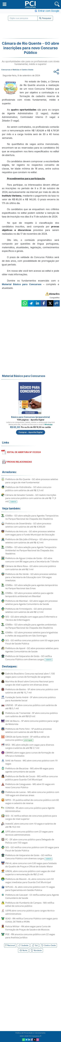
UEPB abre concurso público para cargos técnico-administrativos (30, 912)
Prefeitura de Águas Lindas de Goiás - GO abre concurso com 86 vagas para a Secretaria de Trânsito (32, 560)
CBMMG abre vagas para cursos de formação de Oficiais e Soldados (29, 754)
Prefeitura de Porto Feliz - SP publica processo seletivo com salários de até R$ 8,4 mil (28, 730)
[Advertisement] (30, 29)
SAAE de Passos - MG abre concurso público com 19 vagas (31, 762)
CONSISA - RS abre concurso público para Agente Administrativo (30, 809)
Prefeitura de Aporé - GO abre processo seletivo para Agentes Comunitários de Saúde (31, 650)
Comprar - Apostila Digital (31, 432)
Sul (35, 945)
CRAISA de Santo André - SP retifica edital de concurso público (27, 738)
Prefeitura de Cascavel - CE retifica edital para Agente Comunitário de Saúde (32, 896)
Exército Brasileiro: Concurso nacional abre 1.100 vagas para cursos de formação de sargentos (30, 675)
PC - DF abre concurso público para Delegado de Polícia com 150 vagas (29, 841)
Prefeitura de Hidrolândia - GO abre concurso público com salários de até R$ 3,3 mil (28, 489)
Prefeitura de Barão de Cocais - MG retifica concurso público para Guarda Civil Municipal (31, 778)
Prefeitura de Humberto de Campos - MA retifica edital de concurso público (29, 904)
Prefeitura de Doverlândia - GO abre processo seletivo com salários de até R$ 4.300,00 (28, 525)
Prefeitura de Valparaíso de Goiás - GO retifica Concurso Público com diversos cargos (29, 658)
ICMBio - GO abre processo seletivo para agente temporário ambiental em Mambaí (29, 595)
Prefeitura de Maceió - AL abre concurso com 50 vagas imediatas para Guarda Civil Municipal (29, 881)
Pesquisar (45, 18)
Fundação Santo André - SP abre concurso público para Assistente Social (30, 699)
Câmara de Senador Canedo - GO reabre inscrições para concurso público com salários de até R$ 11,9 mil (30, 498)
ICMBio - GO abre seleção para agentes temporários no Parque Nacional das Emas (31, 587)
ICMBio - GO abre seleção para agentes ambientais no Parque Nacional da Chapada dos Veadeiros (31, 626)
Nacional (10, 945)
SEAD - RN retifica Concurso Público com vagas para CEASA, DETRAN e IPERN (31, 920)
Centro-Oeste (48, 945)
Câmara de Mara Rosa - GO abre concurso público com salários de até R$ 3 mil (30, 568)
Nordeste (36, 950)
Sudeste (23, 945)
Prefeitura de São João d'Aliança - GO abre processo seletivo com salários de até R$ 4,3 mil (31, 541)
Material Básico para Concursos (21, 284)
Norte (23, 950)
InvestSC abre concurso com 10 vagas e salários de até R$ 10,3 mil (30, 825)
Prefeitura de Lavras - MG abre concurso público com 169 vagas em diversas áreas (32, 794)
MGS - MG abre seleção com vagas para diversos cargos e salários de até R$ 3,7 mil (29, 746)
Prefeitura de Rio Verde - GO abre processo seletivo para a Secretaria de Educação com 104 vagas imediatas (31, 577)
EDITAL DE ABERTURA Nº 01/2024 (24, 452)
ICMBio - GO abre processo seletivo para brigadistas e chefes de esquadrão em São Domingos (31, 634)
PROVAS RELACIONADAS (19, 462)
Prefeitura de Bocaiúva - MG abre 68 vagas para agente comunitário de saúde (29, 770)
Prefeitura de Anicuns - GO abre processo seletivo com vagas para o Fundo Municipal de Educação (30, 533)
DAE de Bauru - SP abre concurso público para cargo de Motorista (31, 722)
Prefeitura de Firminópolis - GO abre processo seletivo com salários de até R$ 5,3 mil (28, 610)
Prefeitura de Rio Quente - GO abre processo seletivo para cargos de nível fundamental (31, 481)
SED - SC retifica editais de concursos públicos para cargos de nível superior (31, 817)
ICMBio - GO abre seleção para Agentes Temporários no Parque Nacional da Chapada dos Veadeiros (31, 517)
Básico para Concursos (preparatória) (30, 417)
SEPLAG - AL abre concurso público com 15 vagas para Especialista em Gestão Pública (30, 888)
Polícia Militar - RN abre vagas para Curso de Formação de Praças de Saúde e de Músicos (28, 928)
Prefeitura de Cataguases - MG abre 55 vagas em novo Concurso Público (30, 786)
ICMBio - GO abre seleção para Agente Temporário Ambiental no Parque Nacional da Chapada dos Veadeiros (30, 550)
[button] (4, 4)
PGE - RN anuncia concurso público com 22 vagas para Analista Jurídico (30, 936)
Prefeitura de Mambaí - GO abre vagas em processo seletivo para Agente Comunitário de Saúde (31, 602)
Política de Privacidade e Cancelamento (30, 1033)
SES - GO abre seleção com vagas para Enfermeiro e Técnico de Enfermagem (31, 618)
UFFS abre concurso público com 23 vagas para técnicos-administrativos (29, 833)
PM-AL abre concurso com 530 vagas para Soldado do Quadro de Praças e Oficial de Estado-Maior (31, 865)
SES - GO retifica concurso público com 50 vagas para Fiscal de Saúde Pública (32, 642)
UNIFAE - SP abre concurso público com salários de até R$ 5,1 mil (31, 707)
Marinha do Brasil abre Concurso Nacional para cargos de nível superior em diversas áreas (29, 683)
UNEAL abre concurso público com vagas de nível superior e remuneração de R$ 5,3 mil (30, 873)
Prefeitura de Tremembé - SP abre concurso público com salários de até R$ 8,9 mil (31, 715)
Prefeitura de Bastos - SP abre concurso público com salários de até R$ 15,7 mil (31, 691)
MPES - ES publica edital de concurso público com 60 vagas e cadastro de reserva (32, 801)
